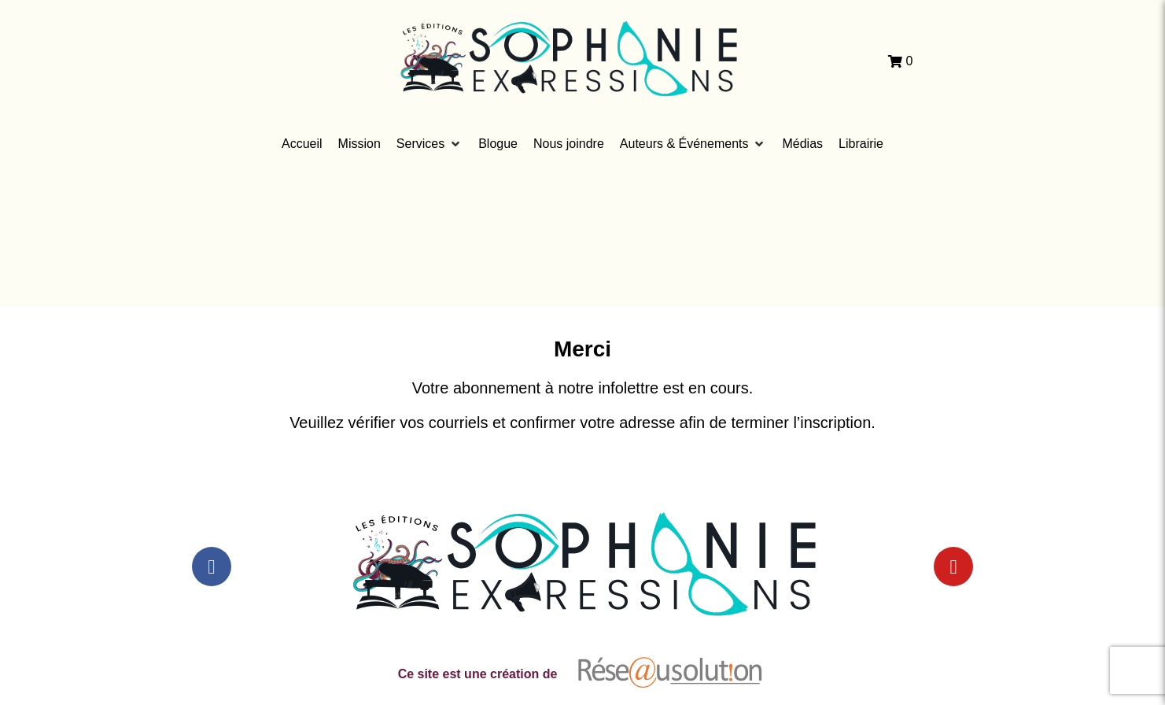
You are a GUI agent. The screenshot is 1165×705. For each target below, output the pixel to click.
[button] (429, 144)
